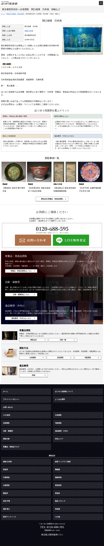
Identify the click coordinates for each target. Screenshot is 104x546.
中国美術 (6, 477)
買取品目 (33, 340)
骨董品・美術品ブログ (11, 447)
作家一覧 (63, 340)
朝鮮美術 (58, 477)
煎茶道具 (58, 485)
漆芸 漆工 (6, 509)
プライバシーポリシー (11, 399)
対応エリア (59, 439)
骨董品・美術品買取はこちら (21, 271)
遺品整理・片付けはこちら (21, 318)
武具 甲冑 (6, 501)
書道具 (5, 493)
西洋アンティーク (9, 517)
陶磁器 (57, 469)
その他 (57, 517)
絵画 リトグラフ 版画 (62, 462)
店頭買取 (60, 357)
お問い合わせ (8, 407)
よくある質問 (60, 399)
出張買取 (32, 357)
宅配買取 (87, 357)
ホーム (5, 391)
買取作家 (6, 439)
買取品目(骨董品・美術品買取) (52, 199)
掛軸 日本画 (29, 31)
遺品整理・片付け (61, 431)
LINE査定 (6, 415)
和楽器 (57, 509)
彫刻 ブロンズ (60, 501)
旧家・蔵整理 (8, 431)
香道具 (57, 493)
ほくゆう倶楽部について (64, 391)
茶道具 (5, 469)
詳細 (33, 375)
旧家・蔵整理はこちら (21, 294)
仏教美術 (6, 485)
